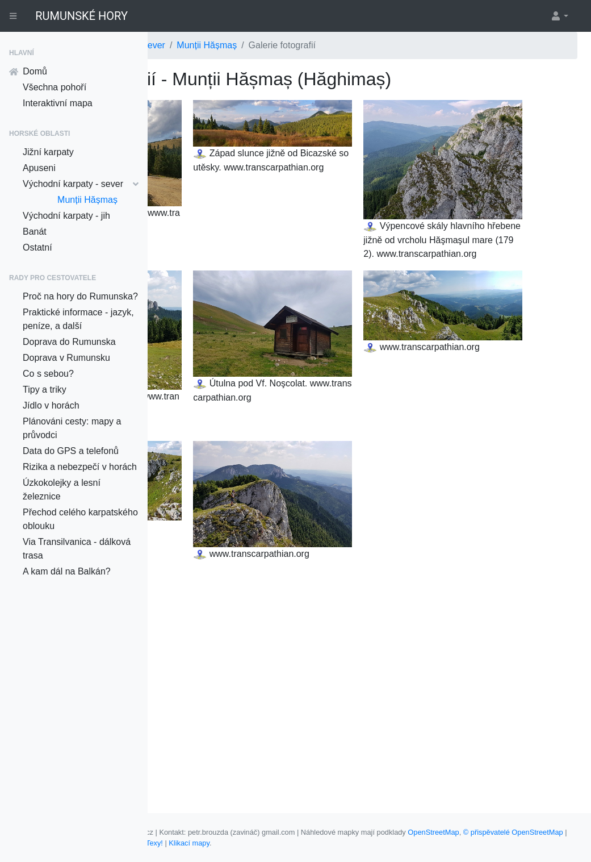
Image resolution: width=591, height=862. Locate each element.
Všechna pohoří (54, 87)
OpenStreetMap (186, 843)
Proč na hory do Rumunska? (80, 296)
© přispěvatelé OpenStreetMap (266, 843)
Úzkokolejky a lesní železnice (61, 489)
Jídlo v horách (51, 405)
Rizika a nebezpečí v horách (80, 467)
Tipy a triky (44, 389)
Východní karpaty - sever (81, 184)
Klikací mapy (494, 843)
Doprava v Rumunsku (66, 358)
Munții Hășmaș (87, 200)
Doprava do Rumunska (69, 342)
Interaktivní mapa (58, 103)
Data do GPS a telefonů (71, 451)
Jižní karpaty (48, 152)
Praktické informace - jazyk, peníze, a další (78, 319)
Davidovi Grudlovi (385, 843)
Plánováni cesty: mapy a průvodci (72, 428)
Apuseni (39, 168)
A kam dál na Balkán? (67, 571)
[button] (559, 16)
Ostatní (37, 247)
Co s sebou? (48, 373)
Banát (35, 231)
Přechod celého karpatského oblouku (80, 519)
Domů (28, 71)
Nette (434, 843)
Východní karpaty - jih (66, 215)
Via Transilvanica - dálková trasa (77, 548)
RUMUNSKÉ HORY (81, 16)
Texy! (459, 843)
